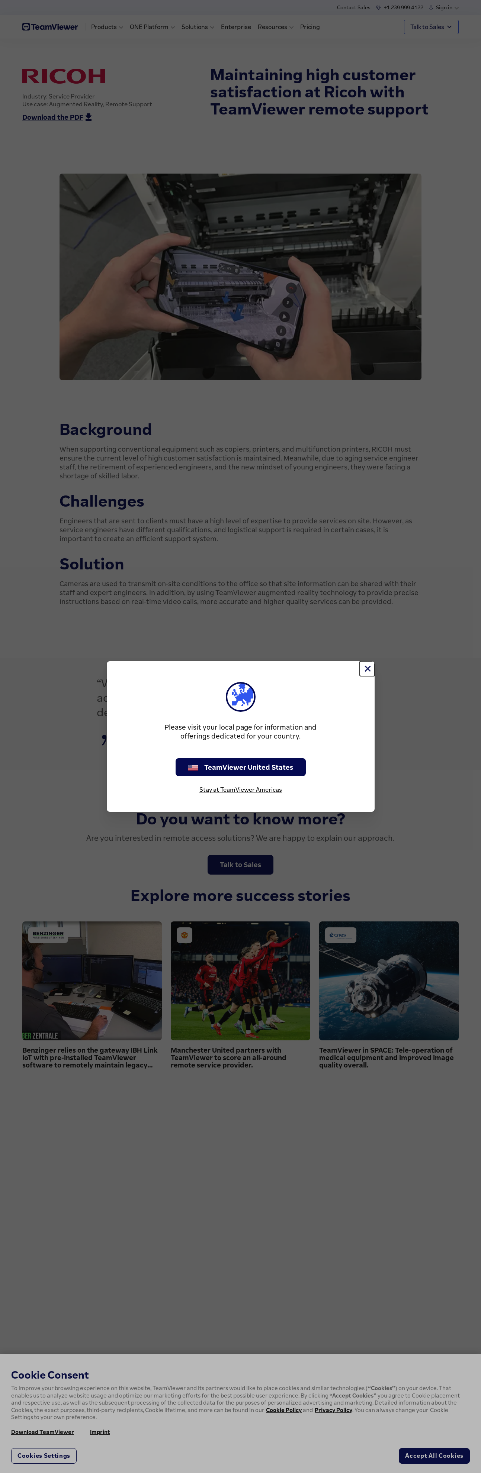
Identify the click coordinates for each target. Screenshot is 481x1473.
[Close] (367, 668)
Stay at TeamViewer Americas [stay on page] (240, 789)
